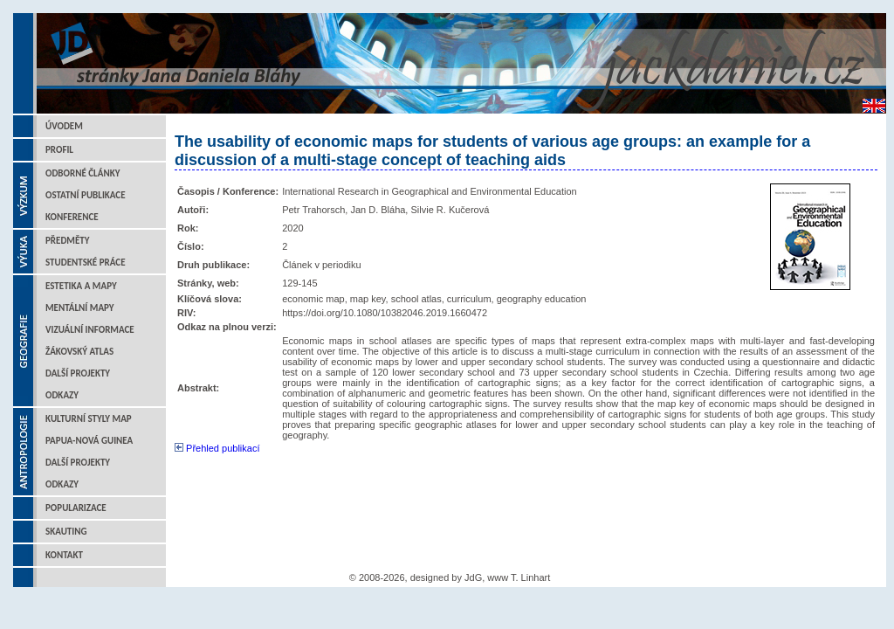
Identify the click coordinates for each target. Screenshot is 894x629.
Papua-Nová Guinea (89, 440)
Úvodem (64, 126)
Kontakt (64, 555)
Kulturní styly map (88, 419)
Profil (59, 150)
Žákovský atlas (79, 351)
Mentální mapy (79, 308)
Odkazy (62, 395)
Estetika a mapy (81, 286)
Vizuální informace (89, 329)
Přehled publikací (217, 448)
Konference (72, 217)
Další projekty (77, 373)
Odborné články (82, 173)
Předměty (67, 240)
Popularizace (76, 508)
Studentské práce (85, 262)
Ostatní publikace (85, 195)
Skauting (66, 531)
